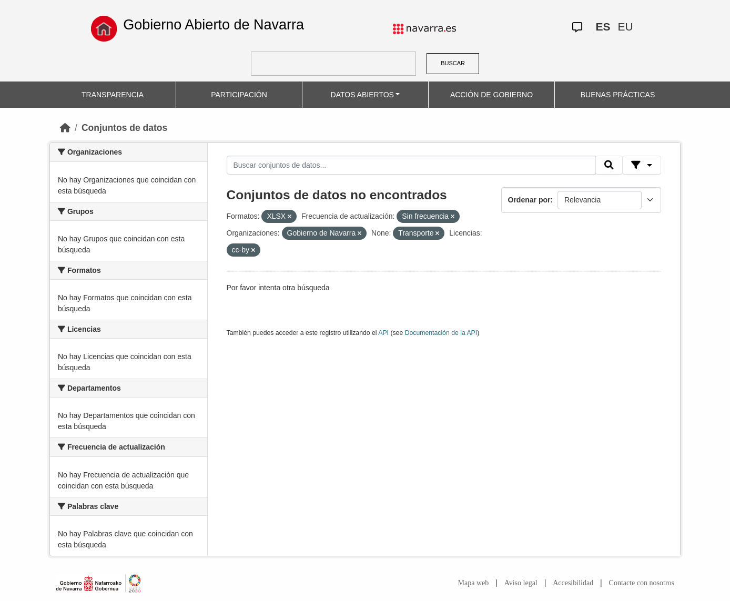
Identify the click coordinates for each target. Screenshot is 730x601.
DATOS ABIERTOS (362, 94)
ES (603, 27)
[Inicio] (65, 128)
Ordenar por (529, 200)
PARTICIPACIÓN (239, 94)
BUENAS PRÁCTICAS (618, 94)
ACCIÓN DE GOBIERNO (491, 94)
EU (625, 27)
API (383, 333)
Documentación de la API (441, 333)
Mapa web (473, 583)
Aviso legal (521, 583)
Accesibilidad (573, 583)
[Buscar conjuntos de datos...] (411, 165)
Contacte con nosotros (641, 583)
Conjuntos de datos (124, 128)
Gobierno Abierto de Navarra (213, 25)
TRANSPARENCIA (113, 94)
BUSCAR (453, 63)
